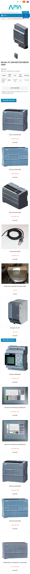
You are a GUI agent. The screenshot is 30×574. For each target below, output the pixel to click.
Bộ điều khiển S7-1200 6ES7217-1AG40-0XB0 (15, 562)
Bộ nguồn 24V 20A (15, 328)
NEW (9, 80)
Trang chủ (3, 18)
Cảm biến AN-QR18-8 (15, 251)
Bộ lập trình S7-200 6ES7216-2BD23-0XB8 (15, 286)
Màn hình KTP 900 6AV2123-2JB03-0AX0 (15, 407)
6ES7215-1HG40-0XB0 (15, 212)
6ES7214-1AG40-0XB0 (15, 134)
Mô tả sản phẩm (15, 88)
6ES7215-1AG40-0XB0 (15, 169)
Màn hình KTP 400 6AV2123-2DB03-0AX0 (15, 444)
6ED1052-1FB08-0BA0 (15, 374)
